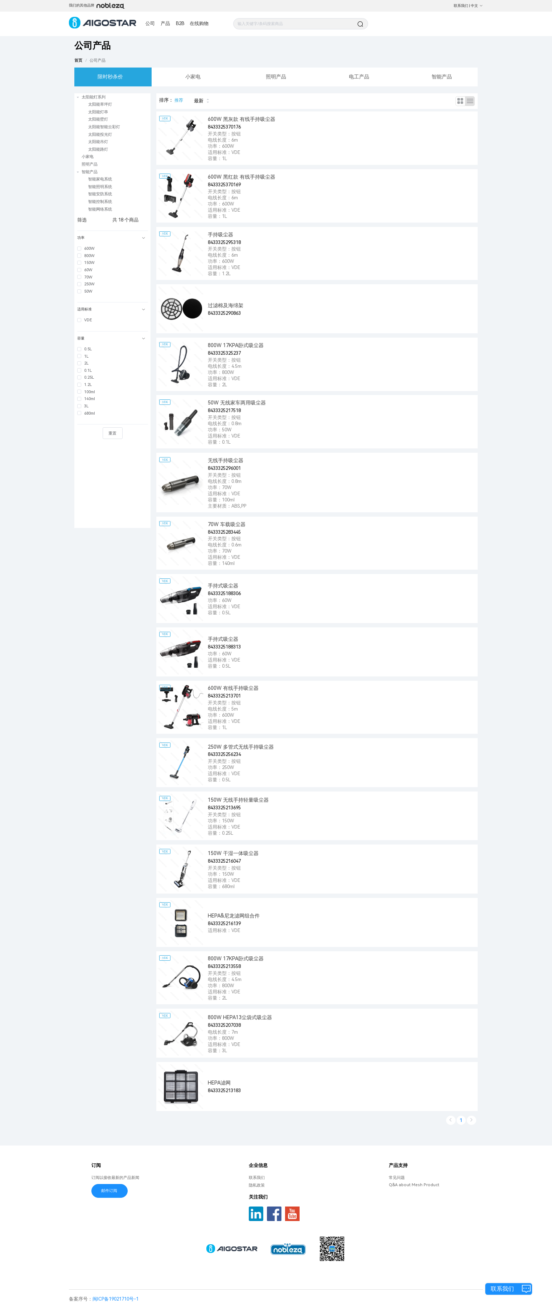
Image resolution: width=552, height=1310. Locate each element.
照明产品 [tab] (276, 77)
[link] (98, 60)
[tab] (112, 238)
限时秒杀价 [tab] (110, 77)
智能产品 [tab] (442, 77)
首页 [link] (78, 60)
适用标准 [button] (111, 309)
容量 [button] (111, 338)
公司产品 (98, 60)
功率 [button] (111, 237)
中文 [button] (477, 6)
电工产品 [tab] (359, 77)
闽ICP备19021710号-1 (115, 1299)
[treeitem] (112, 123)
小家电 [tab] (193, 77)
